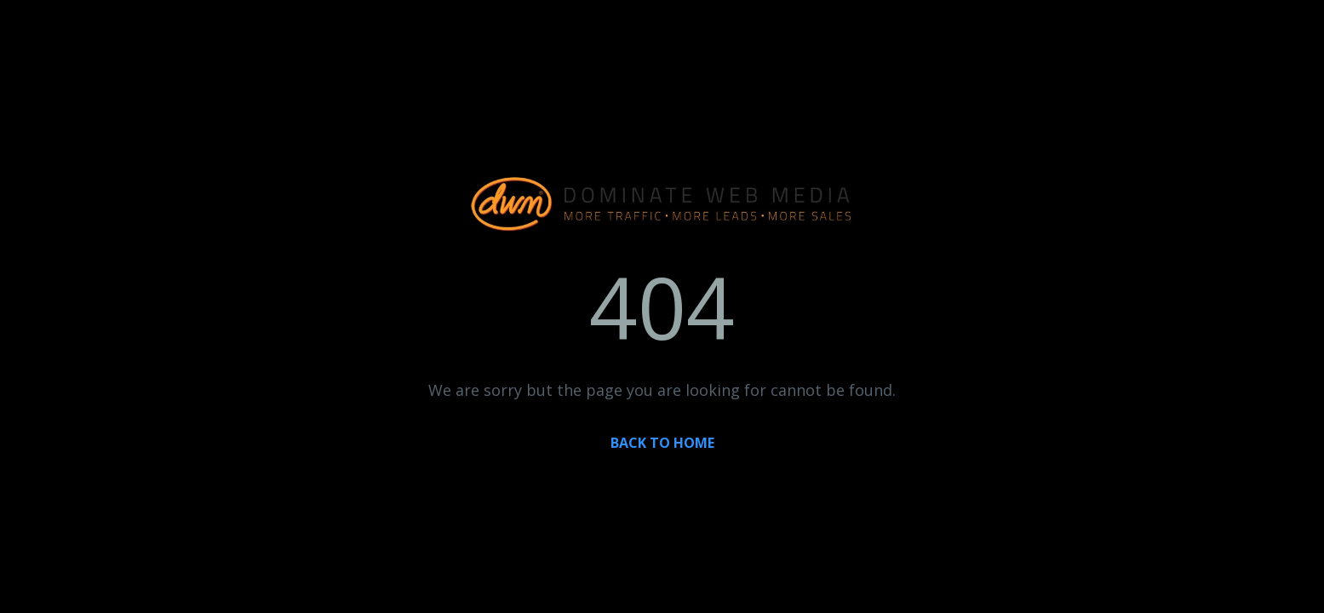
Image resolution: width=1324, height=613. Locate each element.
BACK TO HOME (662, 442)
